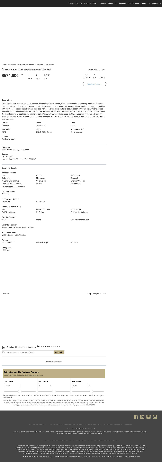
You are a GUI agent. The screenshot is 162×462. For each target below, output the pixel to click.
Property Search (75, 3)
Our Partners (133, 3)
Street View (101, 294)
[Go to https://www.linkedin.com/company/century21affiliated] (142, 417)
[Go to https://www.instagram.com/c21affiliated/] (148, 417)
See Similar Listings (94, 84)
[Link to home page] (3, 3)
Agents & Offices (90, 3)
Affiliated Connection (121, 424)
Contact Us (145, 3)
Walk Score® (58, 361)
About (110, 3)
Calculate (59, 352)
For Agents (156, 3)
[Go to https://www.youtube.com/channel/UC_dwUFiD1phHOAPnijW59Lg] (155, 417)
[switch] (86, 77)
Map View (92, 294)
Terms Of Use (36, 424)
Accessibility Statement (74, 424)
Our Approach (120, 3)
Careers (102, 3)
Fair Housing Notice (98, 424)
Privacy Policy (52, 424)
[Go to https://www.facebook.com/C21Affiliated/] (136, 417)
